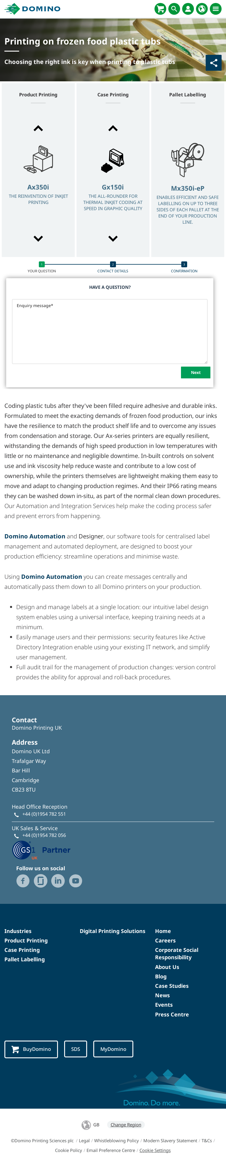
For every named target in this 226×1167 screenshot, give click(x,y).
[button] (38, 128)
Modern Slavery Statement (170, 1140)
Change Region (126, 1125)
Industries (17, 930)
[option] (38, 184)
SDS (75, 1049)
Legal (84, 1140)
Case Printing (22, 949)
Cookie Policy (68, 1150)
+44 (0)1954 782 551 (44, 814)
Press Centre (172, 1014)
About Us (167, 966)
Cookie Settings (155, 1150)
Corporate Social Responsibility (176, 953)
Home (163, 930)
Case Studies (172, 985)
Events (164, 1004)
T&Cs (207, 1140)
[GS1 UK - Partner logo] (41, 849)
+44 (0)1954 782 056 (44, 835)
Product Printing (26, 940)
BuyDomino (31, 1049)
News (162, 995)
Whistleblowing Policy (116, 1140)
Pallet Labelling (24, 959)
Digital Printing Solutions (112, 930)
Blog (161, 976)
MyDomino (113, 1049)
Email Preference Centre (111, 1150)
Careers (165, 940)
